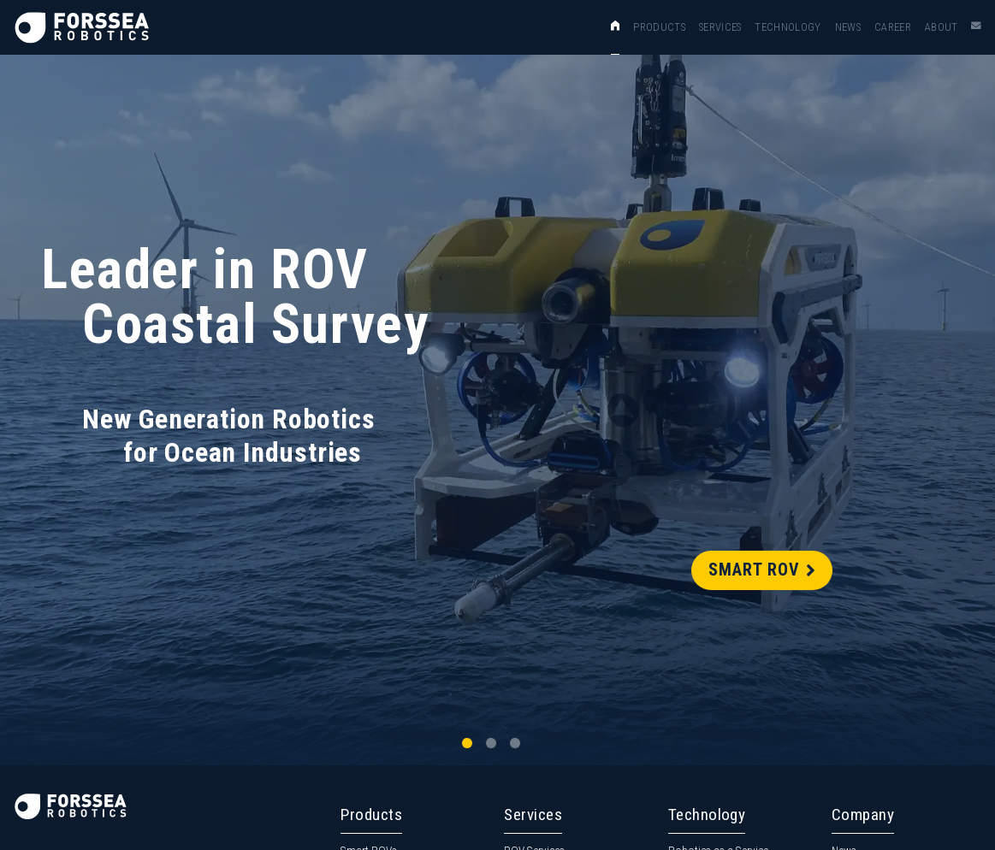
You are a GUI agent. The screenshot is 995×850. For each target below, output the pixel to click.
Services (720, 27)
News (848, 27)
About (941, 27)
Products (659, 27)
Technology (787, 27)
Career (892, 27)
